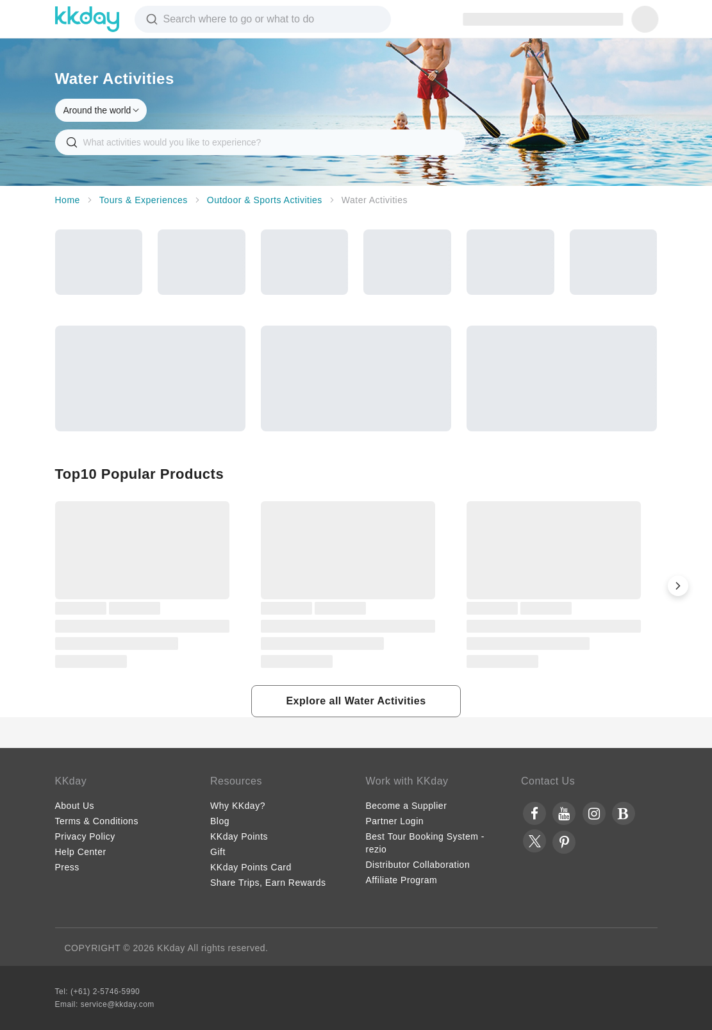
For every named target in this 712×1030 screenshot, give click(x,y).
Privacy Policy (85, 836)
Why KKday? (237, 806)
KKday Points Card (251, 867)
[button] (678, 586)
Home (67, 200)
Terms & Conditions (96, 821)
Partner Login (395, 821)
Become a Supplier (406, 806)
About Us (75, 806)
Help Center (80, 852)
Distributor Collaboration (418, 865)
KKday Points (239, 836)
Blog (219, 821)
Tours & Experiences (143, 200)
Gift (218, 852)
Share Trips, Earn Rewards (268, 882)
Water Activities (375, 200)
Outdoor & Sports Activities (264, 200)
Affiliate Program (402, 880)
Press (67, 867)
